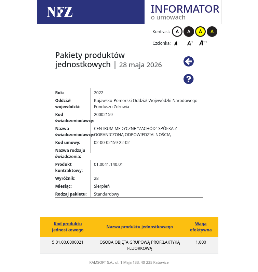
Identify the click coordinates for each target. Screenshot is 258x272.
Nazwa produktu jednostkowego (139, 227)
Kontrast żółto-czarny (200, 31)
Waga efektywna (201, 227)
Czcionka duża (203, 42)
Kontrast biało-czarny (177, 31)
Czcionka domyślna (178, 42)
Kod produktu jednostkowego (67, 227)
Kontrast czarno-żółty (212, 31)
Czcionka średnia (191, 42)
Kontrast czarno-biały (189, 31)
